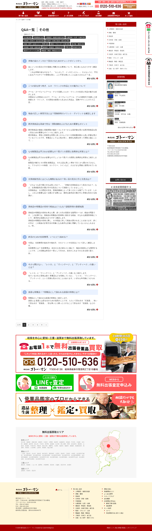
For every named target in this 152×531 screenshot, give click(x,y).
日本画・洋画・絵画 (115, 40)
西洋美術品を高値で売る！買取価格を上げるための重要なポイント (58, 124)
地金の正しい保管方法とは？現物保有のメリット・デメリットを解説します (61, 113)
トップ (18, 19)
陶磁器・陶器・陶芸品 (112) (51, 50)
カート (108, 510)
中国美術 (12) (38, 37)
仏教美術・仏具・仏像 (116, 47)
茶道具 (111, 36)
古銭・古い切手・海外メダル (118, 68)
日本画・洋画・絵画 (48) (32, 47)
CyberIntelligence (48, 528)
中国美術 (111, 43)
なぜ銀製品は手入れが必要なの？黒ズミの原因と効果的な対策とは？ (59, 151)
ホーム (60, 490)
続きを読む (91, 78)
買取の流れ (38, 15)
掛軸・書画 (112, 32)
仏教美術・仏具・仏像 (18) (75, 37)
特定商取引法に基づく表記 (114, 513)
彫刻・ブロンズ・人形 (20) (60, 44)
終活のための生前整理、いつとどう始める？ (48, 237)
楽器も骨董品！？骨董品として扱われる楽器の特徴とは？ (54, 292)
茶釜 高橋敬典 (120, 122)
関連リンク (110, 528)
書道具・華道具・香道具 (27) (53, 47)
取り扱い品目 (23, 15)
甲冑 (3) (68, 47)
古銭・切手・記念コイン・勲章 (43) (36, 44)
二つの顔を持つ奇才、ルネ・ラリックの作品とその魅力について (57, 86)
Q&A (23, 19)
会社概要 (98, 15)
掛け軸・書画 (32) (78, 44)
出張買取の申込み (114, 15)
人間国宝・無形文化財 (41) (54, 37)
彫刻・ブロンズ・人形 (116, 58)
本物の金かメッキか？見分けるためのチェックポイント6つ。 (55, 61)
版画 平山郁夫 (121, 95)
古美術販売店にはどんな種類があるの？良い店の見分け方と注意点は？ (60, 179)
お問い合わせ (120, 180)
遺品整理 (109, 506)
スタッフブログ (83, 15)
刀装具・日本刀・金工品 (116, 65)
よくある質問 (68, 15)
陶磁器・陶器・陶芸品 (116, 61)
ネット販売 (129, 16)
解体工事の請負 (111, 503)
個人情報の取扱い (121, 528)
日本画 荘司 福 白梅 (122, 114)
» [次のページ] (46, 325)
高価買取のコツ (53, 15)
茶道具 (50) (77, 47)
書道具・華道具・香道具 (116, 50)
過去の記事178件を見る (125, 127)
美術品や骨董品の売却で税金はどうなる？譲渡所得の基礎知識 (56, 207)
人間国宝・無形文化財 (116, 29)
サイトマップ (132, 528)
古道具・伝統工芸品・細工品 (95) (57, 41)
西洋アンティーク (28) (31, 50)
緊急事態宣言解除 (121, 85)
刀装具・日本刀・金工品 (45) (34, 41)
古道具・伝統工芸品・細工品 (118, 54)
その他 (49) (28, 37)
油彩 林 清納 (120, 106)
